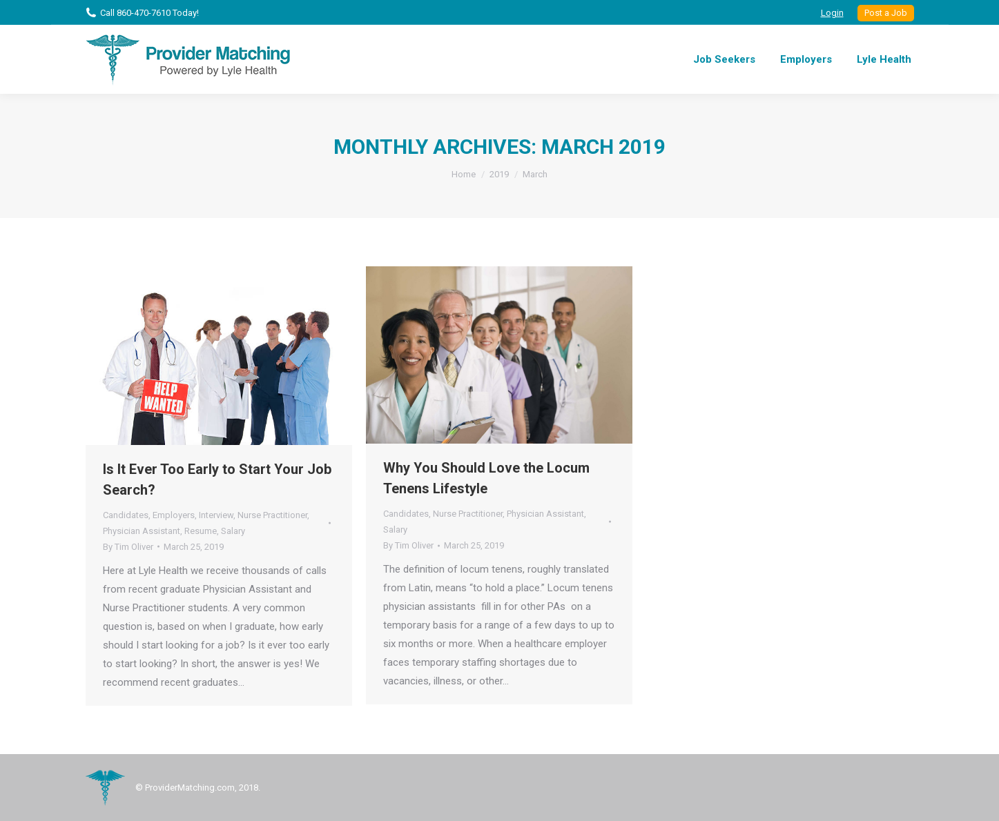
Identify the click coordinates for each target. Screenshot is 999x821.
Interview (216, 515)
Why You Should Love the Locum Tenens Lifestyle (486, 478)
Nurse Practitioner (272, 515)
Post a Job (885, 13)
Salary (233, 531)
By (128, 547)
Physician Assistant (141, 531)
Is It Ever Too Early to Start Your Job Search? (217, 479)
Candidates (125, 515)
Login (832, 13)
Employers (174, 515)
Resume (200, 531)
